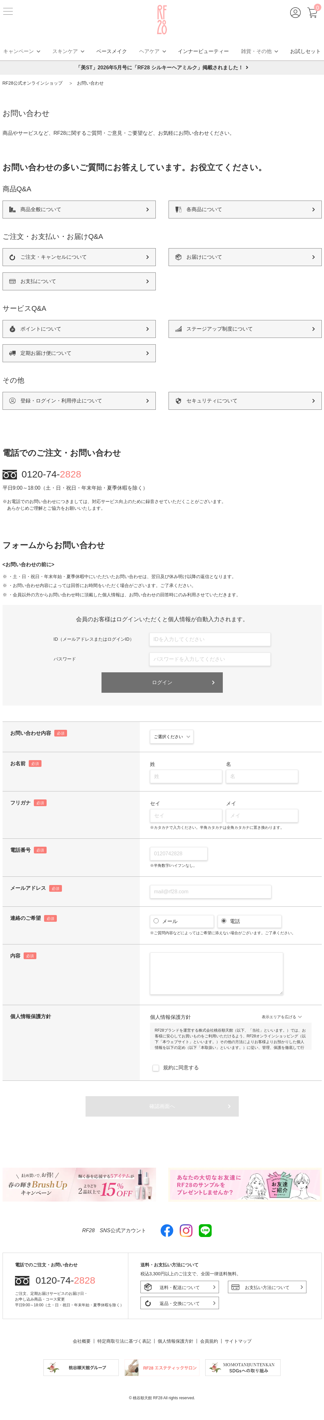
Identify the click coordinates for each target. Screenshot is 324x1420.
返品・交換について (180, 1303)
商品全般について (40, 209)
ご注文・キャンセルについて (53, 257)
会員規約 (209, 1341)
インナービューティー (203, 51)
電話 (234, 921)
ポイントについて (40, 329)
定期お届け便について (46, 353)
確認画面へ (162, 1106)
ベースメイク (111, 51)
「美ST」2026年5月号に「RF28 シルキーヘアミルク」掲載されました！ (162, 67)
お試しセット (305, 51)
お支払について (38, 281)
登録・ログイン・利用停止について (61, 400)
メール (169, 921)
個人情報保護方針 (175, 1341)
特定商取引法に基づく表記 (124, 1341)
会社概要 (82, 1341)
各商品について (204, 209)
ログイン (162, 682)
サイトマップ (238, 1341)
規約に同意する (174, 1067)
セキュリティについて (211, 400)
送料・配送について (180, 1287)
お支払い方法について (267, 1287)
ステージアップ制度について (219, 329)
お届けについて (204, 257)
